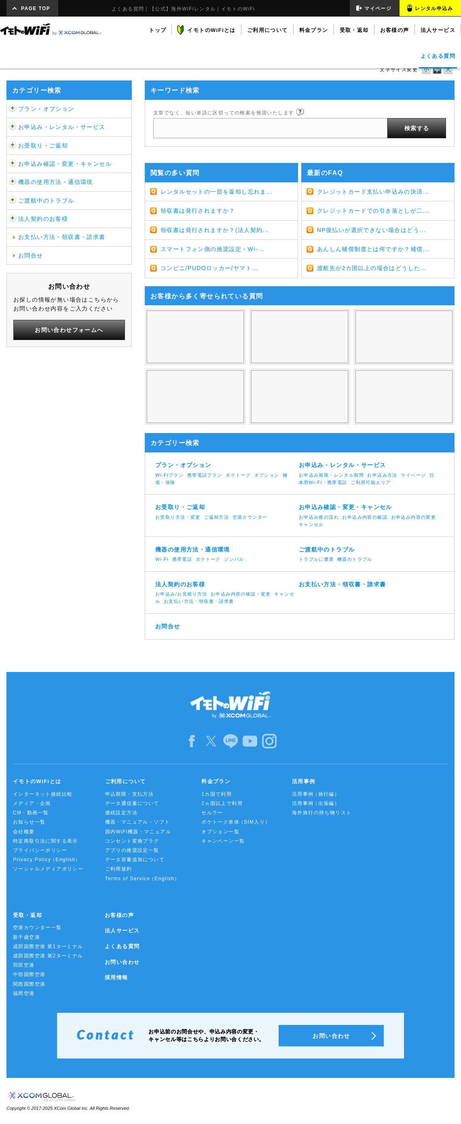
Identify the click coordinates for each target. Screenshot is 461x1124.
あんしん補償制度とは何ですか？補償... (373, 249)
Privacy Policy (47, 860)
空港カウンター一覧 (37, 927)
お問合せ (30, 255)
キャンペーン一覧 (223, 841)
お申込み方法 (382, 475)
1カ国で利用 (216, 794)
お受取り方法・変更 (178, 517)
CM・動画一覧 (31, 813)
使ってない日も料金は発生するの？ (299, 337)
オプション (266, 475)
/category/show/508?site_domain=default (12, 181)
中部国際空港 (29, 974)
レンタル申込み (434, 8)
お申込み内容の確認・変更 (241, 594)
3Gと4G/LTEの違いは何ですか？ (404, 337)
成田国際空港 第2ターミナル (48, 956)
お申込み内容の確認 (364, 517)
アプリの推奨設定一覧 (132, 850)
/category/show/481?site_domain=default (12, 200)
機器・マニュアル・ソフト (137, 822)
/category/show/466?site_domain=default (12, 127)
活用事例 (316, 794)
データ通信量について (132, 803)
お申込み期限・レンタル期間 (331, 475)
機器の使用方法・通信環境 (55, 182)
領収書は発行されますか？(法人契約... (215, 230)
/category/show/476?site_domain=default (12, 163)
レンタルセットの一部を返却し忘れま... (217, 191)
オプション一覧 (220, 832)
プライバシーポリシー (40, 850)
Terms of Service (142, 879)
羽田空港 (24, 965)
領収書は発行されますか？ (198, 210)
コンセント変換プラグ (132, 841)
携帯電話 (182, 559)
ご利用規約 (118, 869)
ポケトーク (238, 475)
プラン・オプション (46, 109)
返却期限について (299, 396)
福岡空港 (24, 993)
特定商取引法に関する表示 (45, 841)
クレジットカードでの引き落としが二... (373, 210)
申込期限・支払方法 (129, 794)
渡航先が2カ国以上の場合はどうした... (372, 268)
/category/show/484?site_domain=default (12, 218)
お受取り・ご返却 (43, 145)
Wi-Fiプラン (169, 475)
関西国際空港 (29, 984)
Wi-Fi (162, 559)
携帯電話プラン (204, 475)
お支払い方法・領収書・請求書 (62, 237)
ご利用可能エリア (371, 482)
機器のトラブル (354, 559)
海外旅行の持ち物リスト (321, 813)
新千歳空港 (26, 937)
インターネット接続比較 (42, 794)
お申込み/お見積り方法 (181, 594)
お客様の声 (119, 915)
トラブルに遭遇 (316, 559)
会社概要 (24, 832)
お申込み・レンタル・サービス (62, 127)
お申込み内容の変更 (413, 517)
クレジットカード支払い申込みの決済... (373, 191)
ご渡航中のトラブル (46, 200)
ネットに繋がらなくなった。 (404, 396)
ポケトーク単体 (236, 822)
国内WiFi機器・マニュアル (138, 832)
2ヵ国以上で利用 (222, 803)
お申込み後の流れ (319, 517)
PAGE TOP (35, 8)
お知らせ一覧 (29, 822)
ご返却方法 (216, 517)
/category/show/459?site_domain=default (12, 108)
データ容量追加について (135, 859)
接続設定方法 (121, 813)
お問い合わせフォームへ (69, 330)
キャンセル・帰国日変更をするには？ (195, 396)
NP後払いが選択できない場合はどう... (371, 230)
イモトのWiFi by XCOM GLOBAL (50, 29)
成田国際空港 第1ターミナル (48, 946)
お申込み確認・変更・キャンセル (65, 164)
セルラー (212, 813)
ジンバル (234, 559)
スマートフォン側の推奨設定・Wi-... (212, 249)
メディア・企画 (32, 803)
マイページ (377, 8)
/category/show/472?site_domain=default (12, 145)
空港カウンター (250, 517)
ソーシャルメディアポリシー (48, 869)
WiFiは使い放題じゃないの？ (195, 337)
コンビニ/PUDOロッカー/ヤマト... (209, 268)
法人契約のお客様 (43, 219)
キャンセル (311, 524)
